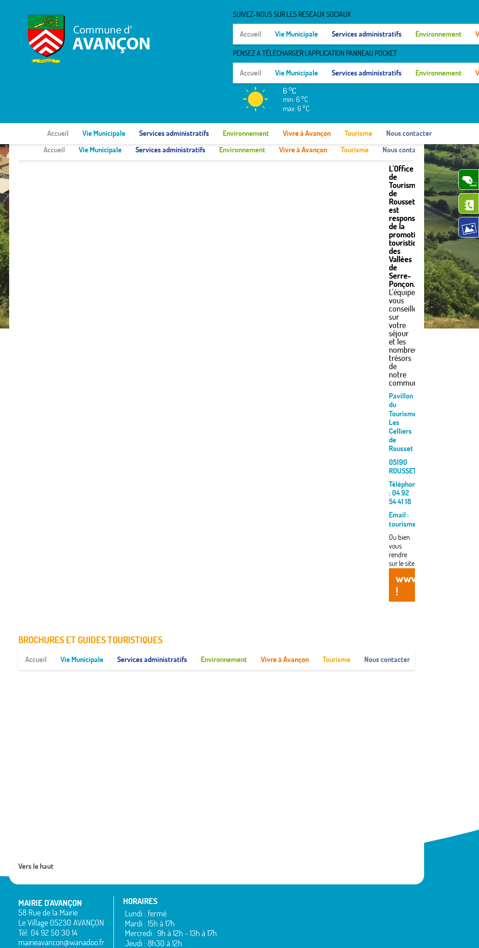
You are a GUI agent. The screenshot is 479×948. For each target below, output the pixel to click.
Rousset (373, 869)
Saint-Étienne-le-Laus (387, 885)
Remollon (307, 913)
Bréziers (237, 894)
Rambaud (308, 902)
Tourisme (358, 87)
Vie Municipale (103, 87)
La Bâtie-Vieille (315, 858)
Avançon (238, 882)
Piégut (303, 891)
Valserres (375, 911)
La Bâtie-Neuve (247, 916)
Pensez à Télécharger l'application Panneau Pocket (378, 27)
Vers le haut (36, 824)
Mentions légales (329, 932)
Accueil (58, 87)
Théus (371, 900)
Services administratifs (174, 87)
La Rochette (311, 869)
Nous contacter (409, 87)
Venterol (374, 922)
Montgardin (310, 880)
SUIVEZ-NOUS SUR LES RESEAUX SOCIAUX (355, 14)
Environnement (246, 87)
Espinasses (241, 905)
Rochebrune (379, 858)
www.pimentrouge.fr (391, 932)
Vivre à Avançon (307, 87)
